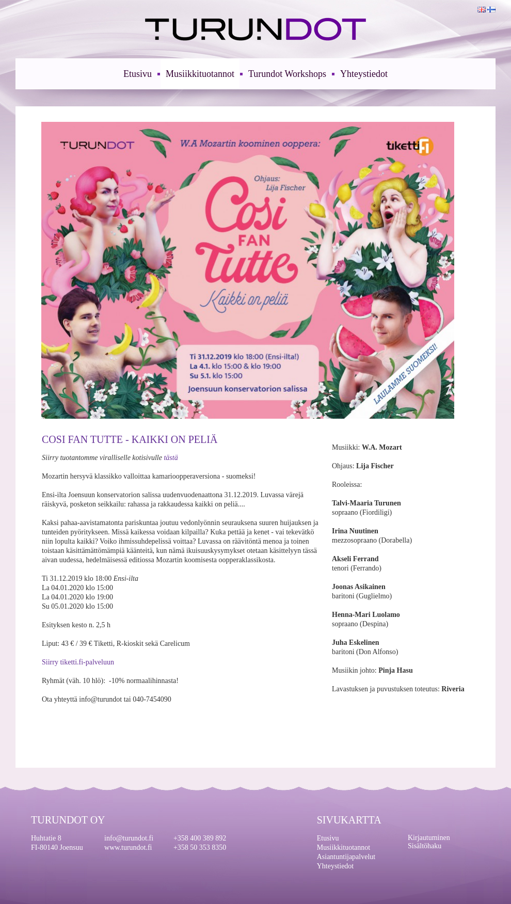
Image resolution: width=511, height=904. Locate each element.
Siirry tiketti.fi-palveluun (78, 662)
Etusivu (137, 74)
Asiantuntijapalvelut (346, 857)
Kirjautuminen (429, 838)
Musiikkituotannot (200, 74)
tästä (171, 458)
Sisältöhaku (424, 846)
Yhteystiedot (364, 74)
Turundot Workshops (287, 74)
